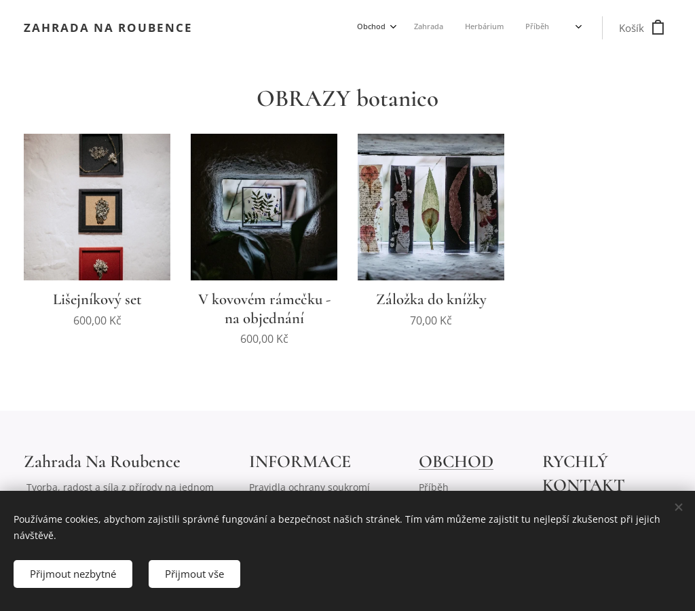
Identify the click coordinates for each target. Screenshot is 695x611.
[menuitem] (455, 28)
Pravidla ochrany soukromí (309, 487)
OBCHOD (456, 461)
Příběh (434, 487)
